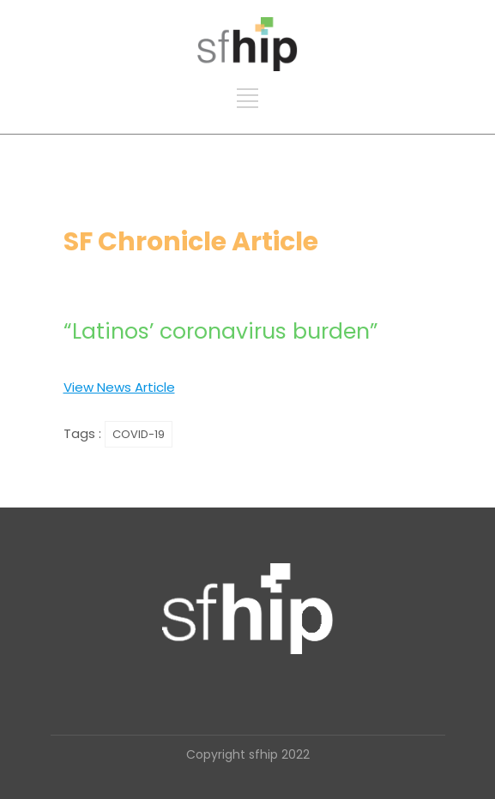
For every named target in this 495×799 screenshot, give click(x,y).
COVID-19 (138, 434)
